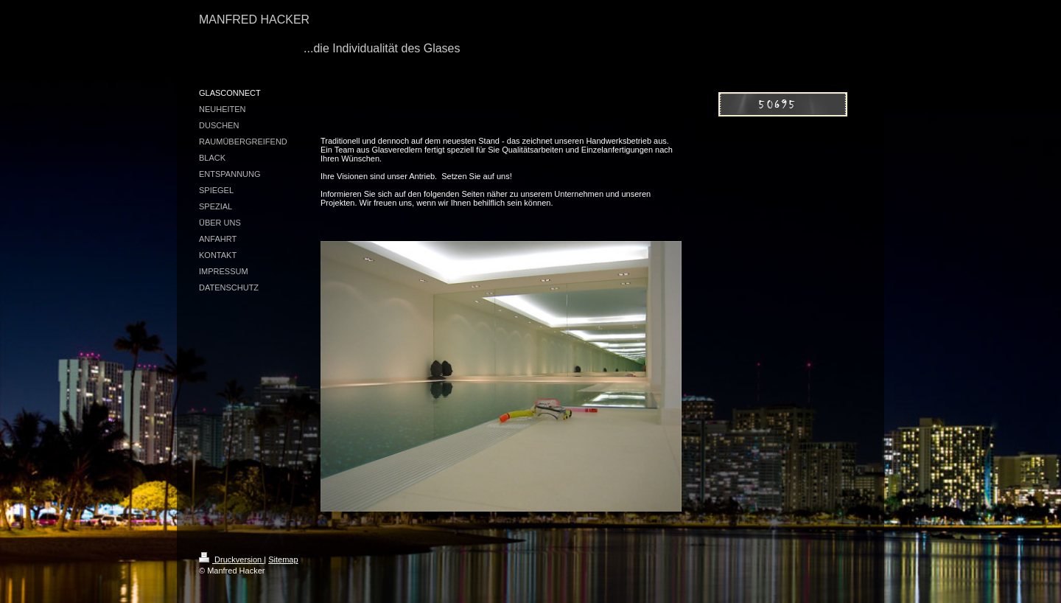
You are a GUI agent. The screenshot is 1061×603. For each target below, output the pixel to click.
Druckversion (231, 559)
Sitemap (283, 559)
